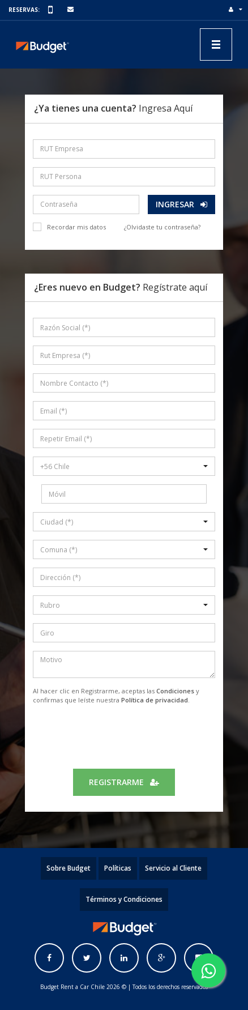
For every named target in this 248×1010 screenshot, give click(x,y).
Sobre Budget (68, 868)
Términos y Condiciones (124, 899)
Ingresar (181, 204)
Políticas (117, 868)
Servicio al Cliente (173, 868)
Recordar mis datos (76, 227)
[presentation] (124, 735)
